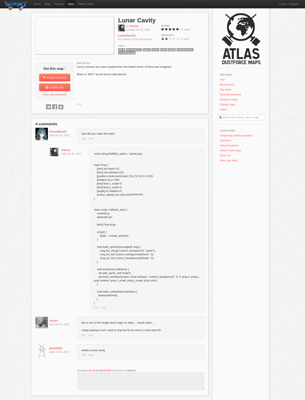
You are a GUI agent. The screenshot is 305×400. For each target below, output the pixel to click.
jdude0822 (55, 348)
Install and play (54, 77)
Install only (54, 87)
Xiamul (134, 26)
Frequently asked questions (236, 135)
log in (91, 370)
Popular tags (227, 104)
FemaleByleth (58, 131)
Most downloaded (230, 94)
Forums (59, 4)
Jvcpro (53, 320)
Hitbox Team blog (230, 150)
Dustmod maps (229, 99)
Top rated (225, 89)
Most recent (227, 84)
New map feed (229, 160)
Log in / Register (289, 4)
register (105, 370)
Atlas (71, 4)
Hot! (222, 79)
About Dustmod (229, 145)
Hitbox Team (85, 4)
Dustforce (225, 140)
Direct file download (54, 94)
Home (37, 4)
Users (223, 109)
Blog (47, 4)
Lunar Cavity (137, 20)
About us (225, 155)
